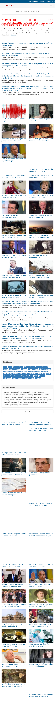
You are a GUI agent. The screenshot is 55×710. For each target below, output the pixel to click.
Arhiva (27, 411)
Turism (6, 397)
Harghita (44, 371)
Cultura (18, 399)
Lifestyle (23, 394)
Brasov (11, 369)
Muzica (12, 399)
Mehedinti (41, 373)
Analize (6, 402)
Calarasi (24, 369)
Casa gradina (27, 399)
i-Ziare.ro (7, 5)
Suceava (41, 376)
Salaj (22, 376)
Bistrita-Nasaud (35, 367)
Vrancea (38, 378)
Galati (26, 371)
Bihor (26, 367)
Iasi (21, 373)
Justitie (13, 397)
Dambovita (14, 371)
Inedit (20, 397)
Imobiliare (14, 392)
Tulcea (20, 378)
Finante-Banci (23, 404)
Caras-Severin (33, 369)
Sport (40, 397)
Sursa (13, 35)
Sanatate (41, 392)
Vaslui (32, 378)
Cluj (40, 369)
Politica (33, 392)
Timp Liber (42, 399)
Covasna (6, 371)
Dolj (21, 371)
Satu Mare (29, 376)
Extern (47, 394)
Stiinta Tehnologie (30, 402)
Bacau (21, 367)
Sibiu (35, 376)
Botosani (45, 367)
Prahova (16, 376)
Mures (48, 373)
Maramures (32, 373)
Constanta (47, 369)
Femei (30, 394)
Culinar (15, 394)
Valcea (26, 378)
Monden (6, 404)
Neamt (6, 376)
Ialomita (15, 373)
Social (6, 399)
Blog (35, 399)
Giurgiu (32, 371)
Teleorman (7, 378)
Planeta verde (38, 394)
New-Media (7, 394)
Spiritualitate (24, 392)
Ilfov (25, 373)
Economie (14, 402)
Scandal (6, 392)
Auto (20, 402)
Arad (9, 367)
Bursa (45, 397)
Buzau (18, 369)
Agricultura (43, 402)
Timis (14, 378)
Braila (6, 369)
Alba (5, 367)
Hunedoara (7, 373)
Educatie (14, 404)
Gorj (38, 371)
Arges (15, 367)
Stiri (49, 399)
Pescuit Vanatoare (30, 397)
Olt (11, 376)
